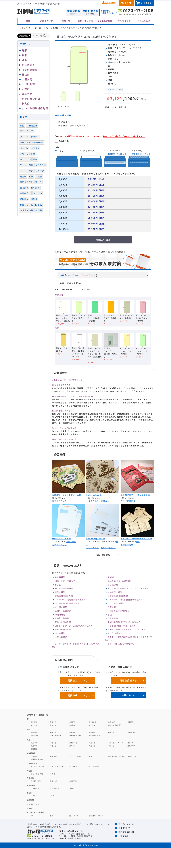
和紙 (31, 176)
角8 (137, 541)
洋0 (32, 815)
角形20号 (92, 722)
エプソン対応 (94, 756)
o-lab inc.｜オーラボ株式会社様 (67, 380)
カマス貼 (35, 148)
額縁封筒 (34, 749)
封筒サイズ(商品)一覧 (38, 714)
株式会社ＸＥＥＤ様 (61, 385)
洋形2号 (92, 742)
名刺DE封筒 (54, 788)
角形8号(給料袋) (114, 725)
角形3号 (130, 722)
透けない (24, 199)
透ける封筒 (60, 633)
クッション (25, 159)
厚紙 (35, 159)
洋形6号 (72, 746)
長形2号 (53, 732)
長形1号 (34, 732)
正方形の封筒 (61, 637)
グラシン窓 (40, 165)
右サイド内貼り (59, 501)
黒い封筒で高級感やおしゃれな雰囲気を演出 (128, 588)
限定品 (38, 204)
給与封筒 (24, 187)
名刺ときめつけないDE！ (119, 611)
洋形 (24, 60)
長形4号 (92, 732)
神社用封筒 (60, 614)
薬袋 (110, 614)
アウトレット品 (27, 153)
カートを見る (145, 3)
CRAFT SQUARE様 (95, 538)
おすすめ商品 (26, 210)
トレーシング (26, 170)
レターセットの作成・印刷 (67, 603)
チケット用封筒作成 (64, 588)
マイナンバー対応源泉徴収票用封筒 (71, 599)
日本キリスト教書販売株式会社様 (136, 538)
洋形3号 (130, 742)
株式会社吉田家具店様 (62, 410)
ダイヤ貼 (24, 148)
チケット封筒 (26, 165)
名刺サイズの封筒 (63, 611)
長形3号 (59, 294)
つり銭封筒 (113, 584)
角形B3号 (73, 781)
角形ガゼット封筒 (63, 629)
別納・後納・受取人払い (66, 581)
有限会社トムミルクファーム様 (66, 494)
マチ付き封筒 (61, 607)
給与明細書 (28, 65)
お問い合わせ (143, 21)
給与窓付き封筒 (115, 592)
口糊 (57, 147)
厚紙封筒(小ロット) (96, 815)
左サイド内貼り (128, 501)
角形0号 (34, 722)
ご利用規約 (123, 836)
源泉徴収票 (131, 756)
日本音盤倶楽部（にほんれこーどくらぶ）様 (72, 396)
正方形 (26, 89)
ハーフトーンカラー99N (31, 142)
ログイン (128, 3)
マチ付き (39, 170)
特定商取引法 (124, 828)
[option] (78, 64)
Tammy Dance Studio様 (64, 428)
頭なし (106, 501)
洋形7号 (92, 746)
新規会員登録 (110, 2)
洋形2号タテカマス (115, 742)
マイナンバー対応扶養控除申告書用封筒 (126, 599)
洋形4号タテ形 (75, 735)
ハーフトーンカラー (114, 89)
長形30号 (131, 732)
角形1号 (53, 722)
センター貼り (127, 544)
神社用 (26, 74)
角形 (24, 50)
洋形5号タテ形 (94, 735)
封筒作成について (77, 695)
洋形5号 (53, 746)
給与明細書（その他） (117, 756)
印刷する (64, 140)
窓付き (38, 182)
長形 (57, 328)
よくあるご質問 (105, 21)
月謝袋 (111, 577)
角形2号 (72, 722)
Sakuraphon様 (94, 494)
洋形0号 (34, 742)
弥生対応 (53, 756)
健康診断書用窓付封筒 (118, 596)
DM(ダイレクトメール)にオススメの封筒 (74, 625)
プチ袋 (72, 788)
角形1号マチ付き (37, 766)
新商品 (38, 210)
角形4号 (34, 725)
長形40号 (34, 735)
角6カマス (131, 746)
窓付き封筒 (60, 592)
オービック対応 (75, 756)
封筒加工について (77, 680)
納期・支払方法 (85, 21)
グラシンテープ (115, 150)
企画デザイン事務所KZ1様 (64, 439)
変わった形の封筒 (63, 622)
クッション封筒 (31, 98)
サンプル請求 (124, 21)
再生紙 (23, 176)
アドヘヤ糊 (136, 150)
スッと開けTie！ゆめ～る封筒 (122, 625)
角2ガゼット (74, 766)
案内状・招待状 (62, 618)
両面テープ (88, 150)
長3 (51, 815)
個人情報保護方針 (126, 832)
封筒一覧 (66, 21)
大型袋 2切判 (36, 781)
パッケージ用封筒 (116, 603)
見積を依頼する (128, 680)
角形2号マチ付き (56, 766)
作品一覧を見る (103, 555)
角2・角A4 (73, 815)
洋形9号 (111, 746)
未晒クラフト (26, 182)
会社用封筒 (60, 577)
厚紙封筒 (27, 94)
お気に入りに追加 (102, 240)
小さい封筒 (28, 84)
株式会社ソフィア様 (61, 538)
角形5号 (53, 725)
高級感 (34, 199)
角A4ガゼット (94, 766)
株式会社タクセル (126, 824)
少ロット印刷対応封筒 (36, 812)
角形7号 (92, 725)
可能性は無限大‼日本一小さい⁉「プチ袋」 (128, 629)
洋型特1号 (73, 742)
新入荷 (26, 103)
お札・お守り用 (37, 774)
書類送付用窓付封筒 (64, 596)
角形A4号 (70, 541)
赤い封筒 (37, 193)
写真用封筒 (113, 618)
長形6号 (111, 732)
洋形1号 (53, 742)
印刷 (57, 136)
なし (61, 150)
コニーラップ (26, 131)
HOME (27, 21)
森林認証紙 (32, 125)
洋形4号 (34, 746)
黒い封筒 (35, 187)
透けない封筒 (114, 633)
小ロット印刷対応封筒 (35, 108)
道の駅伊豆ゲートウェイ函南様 (135, 494)
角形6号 (72, 725)
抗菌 (22, 125)
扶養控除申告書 (37, 759)
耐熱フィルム (26, 204)
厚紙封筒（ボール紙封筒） (120, 581)
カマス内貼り (92, 501)
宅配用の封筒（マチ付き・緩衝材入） (125, 622)
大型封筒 (112, 607)
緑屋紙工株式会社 (74, 838)
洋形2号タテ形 (56, 735)
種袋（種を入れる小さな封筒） (122, 644)
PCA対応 (34, 756)
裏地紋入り (25, 193)
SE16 (52, 795)
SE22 (33, 795)
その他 (52, 774)
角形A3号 (53, 781)
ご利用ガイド (46, 21)
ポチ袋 (58, 584)
